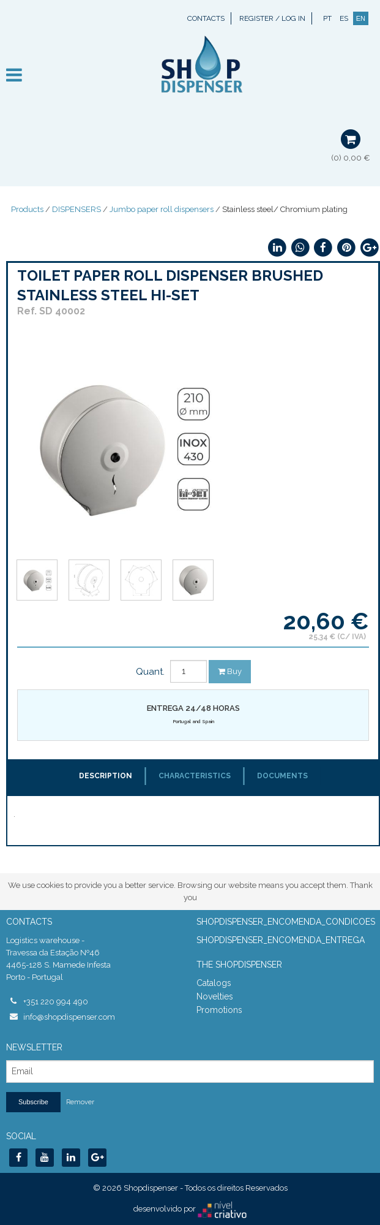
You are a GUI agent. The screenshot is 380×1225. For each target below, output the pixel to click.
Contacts (206, 18)
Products (27, 209)
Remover (80, 1102)
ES (344, 18)
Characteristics (194, 776)
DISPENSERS (76, 209)
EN (360, 18)
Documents (282, 776)
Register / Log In (272, 18)
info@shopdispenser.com (69, 1017)
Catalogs (213, 983)
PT (327, 18)
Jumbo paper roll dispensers (162, 209)
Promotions (219, 1010)
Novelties (214, 996)
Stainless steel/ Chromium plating (285, 209)
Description (105, 776)
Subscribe (33, 1102)
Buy (230, 671)
